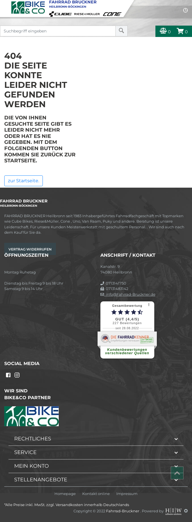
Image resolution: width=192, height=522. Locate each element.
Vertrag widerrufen (30, 249)
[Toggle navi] (5, 4)
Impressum (127, 494)
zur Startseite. (23, 180)
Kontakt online (96, 494)
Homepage (65, 494)
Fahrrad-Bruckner (123, 510)
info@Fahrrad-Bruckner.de (127, 294)
